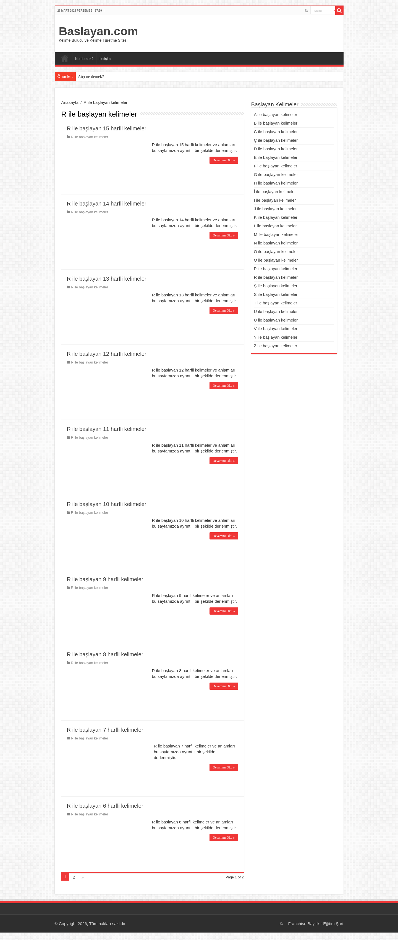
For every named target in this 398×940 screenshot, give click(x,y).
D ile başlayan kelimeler (276, 148)
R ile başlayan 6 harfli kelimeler (105, 806)
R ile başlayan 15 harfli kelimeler (106, 128)
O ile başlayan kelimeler (276, 251)
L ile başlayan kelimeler (275, 225)
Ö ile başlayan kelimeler (276, 260)
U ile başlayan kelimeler (276, 311)
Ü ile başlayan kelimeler (276, 320)
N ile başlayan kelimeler (276, 243)
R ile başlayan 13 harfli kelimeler (106, 279)
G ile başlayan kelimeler (276, 174)
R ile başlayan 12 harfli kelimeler (106, 354)
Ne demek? (84, 59)
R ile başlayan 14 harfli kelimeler (106, 204)
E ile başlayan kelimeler (276, 157)
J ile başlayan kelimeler (275, 208)
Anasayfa (70, 102)
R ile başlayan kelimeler (89, 137)
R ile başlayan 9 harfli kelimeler (105, 579)
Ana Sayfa (64, 58)
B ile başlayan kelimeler (276, 123)
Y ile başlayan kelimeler (275, 337)
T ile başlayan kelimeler (275, 303)
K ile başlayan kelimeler (276, 217)
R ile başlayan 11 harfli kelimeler (106, 429)
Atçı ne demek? (91, 76)
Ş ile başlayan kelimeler (276, 285)
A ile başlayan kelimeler (275, 114)
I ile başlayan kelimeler (275, 200)
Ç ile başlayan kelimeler (276, 140)
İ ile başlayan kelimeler (275, 191)
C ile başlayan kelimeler (276, 131)
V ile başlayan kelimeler (276, 328)
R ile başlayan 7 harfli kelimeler (105, 730)
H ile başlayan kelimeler (276, 183)
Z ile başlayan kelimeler (275, 345)
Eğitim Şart (333, 923)
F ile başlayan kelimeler (275, 166)
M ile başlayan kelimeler (276, 234)
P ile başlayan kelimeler (275, 268)
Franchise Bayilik (303, 923)
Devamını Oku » (224, 160)
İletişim (105, 59)
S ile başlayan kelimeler (276, 294)
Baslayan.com (98, 31)
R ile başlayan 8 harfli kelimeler (105, 654)
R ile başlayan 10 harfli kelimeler (106, 504)
